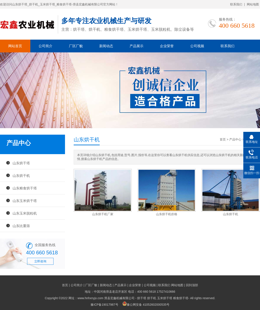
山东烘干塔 (21, 163)
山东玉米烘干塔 (25, 201)
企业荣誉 (167, 46)
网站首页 (15, 46)
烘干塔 (141, 298)
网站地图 (253, 4)
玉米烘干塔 (164, 298)
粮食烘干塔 (180, 298)
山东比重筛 (21, 226)
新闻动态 (106, 46)
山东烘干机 (21, 176)
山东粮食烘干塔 (25, 188)
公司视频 (197, 46)
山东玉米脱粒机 (25, 213)
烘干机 (151, 298)
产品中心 (235, 139)
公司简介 (45, 46)
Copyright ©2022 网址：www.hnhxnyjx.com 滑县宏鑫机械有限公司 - (91, 298)
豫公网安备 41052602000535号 (145, 304)
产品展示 (136, 46)
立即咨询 (40, 261)
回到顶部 (192, 285)
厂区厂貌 (76, 46)
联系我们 (236, 4)
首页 (223, 139)
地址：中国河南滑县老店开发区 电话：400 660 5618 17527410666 (130, 291)
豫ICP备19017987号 (104, 304)
